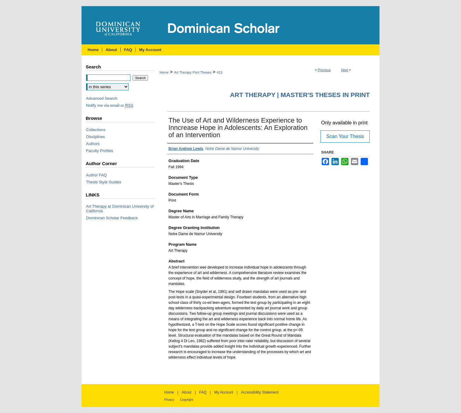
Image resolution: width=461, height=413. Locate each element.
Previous (324, 70)
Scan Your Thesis (345, 136)
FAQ (202, 392)
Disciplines (95, 136)
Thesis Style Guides (103, 182)
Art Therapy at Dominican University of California (120, 208)
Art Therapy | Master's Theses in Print (300, 94)
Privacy (169, 399)
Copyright (186, 399)
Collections (96, 129)
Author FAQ (96, 175)
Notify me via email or (109, 105)
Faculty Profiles (99, 150)
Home (164, 72)
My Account (223, 392)
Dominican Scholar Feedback (112, 218)
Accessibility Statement (260, 392)
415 (219, 72)
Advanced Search (101, 98)
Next (344, 70)
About (186, 392)
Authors (93, 143)
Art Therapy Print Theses (192, 72)
